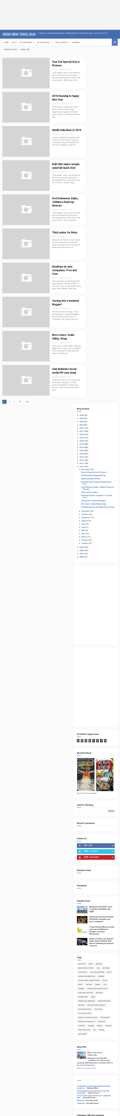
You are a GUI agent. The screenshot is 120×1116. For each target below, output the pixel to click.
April (92, 196)
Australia (90, 647)
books (106, 651)
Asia (107, 643)
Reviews (76, 42)
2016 (91, 100)
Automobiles (101, 647)
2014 (91, 107)
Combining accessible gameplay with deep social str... (98, 789)
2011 (91, 116)
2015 (91, 103)
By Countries (43, 42)
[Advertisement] (14, 14)
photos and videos (94, 705)
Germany (105, 672)
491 (20, 402)
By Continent (26, 42)
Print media (90, 904)
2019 (91, 90)
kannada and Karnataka (95, 688)
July (92, 187)
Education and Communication (98, 664)
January (93, 206)
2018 (91, 94)
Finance (89, 672)
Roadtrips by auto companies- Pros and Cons (60, 270)
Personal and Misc (93, 701)
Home (6, 42)
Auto (14, 42)
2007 (91, 216)
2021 (91, 84)
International (92, 684)
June (92, 190)
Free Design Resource (55, 1113)
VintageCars (100, 734)
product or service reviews (97, 709)
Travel (88, 895)
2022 (91, 81)
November (94, 174)
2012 (91, 113)
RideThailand (91, 713)
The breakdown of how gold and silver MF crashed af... (98, 796)
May (92, 193)
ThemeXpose (41, 1113)
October (93, 177)
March (93, 199)
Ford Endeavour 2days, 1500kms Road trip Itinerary (61, 201)
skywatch (100, 721)
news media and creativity (96, 697)
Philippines (107, 701)
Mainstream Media (93, 692)
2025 (91, 71)
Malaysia (106, 692)
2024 (91, 74)
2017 (91, 97)
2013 (91, 110)
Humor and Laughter (94, 680)
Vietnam (90, 734)
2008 (91, 213)
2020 (91, 87)
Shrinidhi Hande (105, 752)
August (93, 183)
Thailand (107, 725)
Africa (100, 639)
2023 (91, 78)
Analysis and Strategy (95, 643)
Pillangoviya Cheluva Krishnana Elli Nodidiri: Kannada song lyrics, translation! (100, 588)
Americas (108, 639)
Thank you (90, 809)
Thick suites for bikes (60, 232)
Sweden (98, 725)
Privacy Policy (11, 49)
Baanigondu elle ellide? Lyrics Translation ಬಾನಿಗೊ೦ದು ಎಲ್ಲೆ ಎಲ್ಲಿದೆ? (98, 574)
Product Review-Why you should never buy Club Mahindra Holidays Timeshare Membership (100, 602)
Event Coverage (92, 901)
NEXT (28, 402)
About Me (25, 49)
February (94, 203)
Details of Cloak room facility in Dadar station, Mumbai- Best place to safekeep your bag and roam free (100, 616)
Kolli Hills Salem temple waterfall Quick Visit (99, 140)
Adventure (91, 639)
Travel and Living (93, 730)
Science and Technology (95, 717)
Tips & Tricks (61, 42)
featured (106, 668)
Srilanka (90, 725)
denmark (90, 659)
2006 (91, 220)
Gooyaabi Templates (83, 1113)
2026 (91, 68)
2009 (91, 210)
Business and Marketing (95, 655)
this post (110, 765)
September (94, 180)
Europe (89, 668)
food (97, 672)
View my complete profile (95, 770)
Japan (102, 684)
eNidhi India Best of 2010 (99, 135)
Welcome (89, 806)
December (94, 122)
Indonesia (108, 680)
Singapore (90, 721)
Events (97, 668)
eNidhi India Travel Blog (19, 34)
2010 (91, 119)
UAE (103, 730)
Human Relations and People (97, 676)
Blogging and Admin (94, 651)
